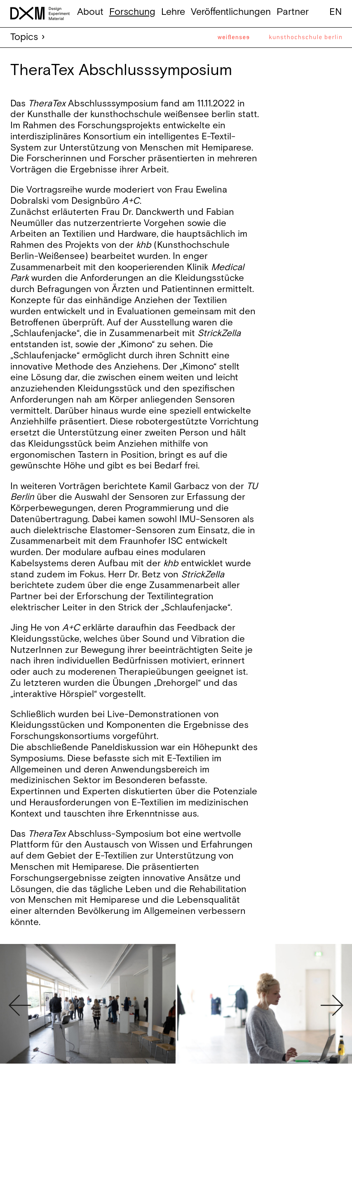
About (90, 12)
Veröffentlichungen (231, 12)
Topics (24, 37)
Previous (20, 1005)
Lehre (173, 12)
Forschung (132, 12)
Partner (293, 12)
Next (332, 1005)
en (335, 12)
